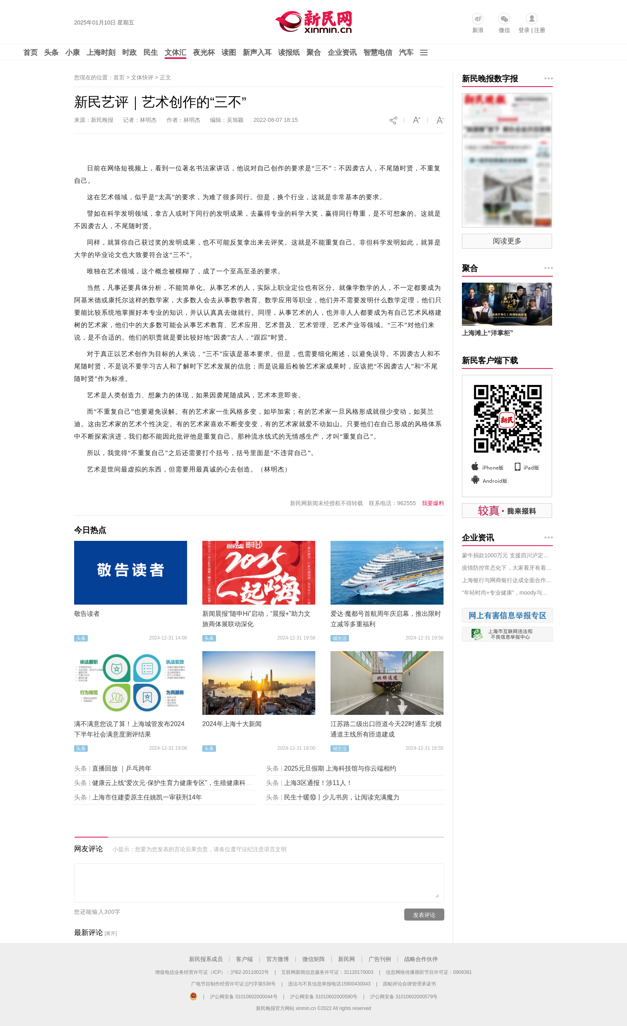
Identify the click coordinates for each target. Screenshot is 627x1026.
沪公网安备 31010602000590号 (324, 997)
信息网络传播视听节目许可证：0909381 (429, 972)
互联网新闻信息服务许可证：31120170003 (327, 972)
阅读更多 (507, 241)
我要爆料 (433, 503)
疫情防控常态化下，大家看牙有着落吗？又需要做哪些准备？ (507, 568)
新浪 (478, 30)
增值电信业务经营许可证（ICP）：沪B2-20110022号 (212, 972)
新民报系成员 (206, 959)
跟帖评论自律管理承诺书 (409, 984)
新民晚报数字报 (490, 78)
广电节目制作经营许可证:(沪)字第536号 (233, 984)
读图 (229, 53)
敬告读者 (87, 613)
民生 (150, 53)
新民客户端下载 (490, 360)
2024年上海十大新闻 (232, 723)
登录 (524, 30)
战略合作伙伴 (421, 959)
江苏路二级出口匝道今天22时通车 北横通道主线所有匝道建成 (386, 729)
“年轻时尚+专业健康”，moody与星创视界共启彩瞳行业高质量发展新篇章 (507, 592)
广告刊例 (380, 959)
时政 (129, 53)
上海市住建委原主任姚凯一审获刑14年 (147, 797)
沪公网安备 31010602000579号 (404, 997)
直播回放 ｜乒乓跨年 (121, 768)
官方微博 (277, 959)
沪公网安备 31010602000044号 (244, 997)
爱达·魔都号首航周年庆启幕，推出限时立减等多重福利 (386, 618)
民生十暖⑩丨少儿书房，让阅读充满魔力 (341, 797)
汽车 (406, 53)
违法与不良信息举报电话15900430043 (329, 984)
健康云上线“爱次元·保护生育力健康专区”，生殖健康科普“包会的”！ (187, 782)
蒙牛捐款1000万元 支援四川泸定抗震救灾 (507, 555)
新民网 (346, 959)
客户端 (244, 959)
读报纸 (289, 53)
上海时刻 (101, 53)
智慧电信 (377, 53)
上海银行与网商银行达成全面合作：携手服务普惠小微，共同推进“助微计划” (507, 580)
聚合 (313, 53)
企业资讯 (342, 53)
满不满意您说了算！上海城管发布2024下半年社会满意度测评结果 (129, 729)
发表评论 (424, 915)
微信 (504, 30)
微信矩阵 (313, 959)
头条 (51, 53)
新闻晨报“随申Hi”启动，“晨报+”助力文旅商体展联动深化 (256, 618)
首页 (30, 53)
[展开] (111, 933)
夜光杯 (204, 53)
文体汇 (175, 53)
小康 (72, 53)
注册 (539, 30)
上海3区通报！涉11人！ (318, 782)
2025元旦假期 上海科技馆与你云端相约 (340, 768)
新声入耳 (257, 53)
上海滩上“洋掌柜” (487, 333)
